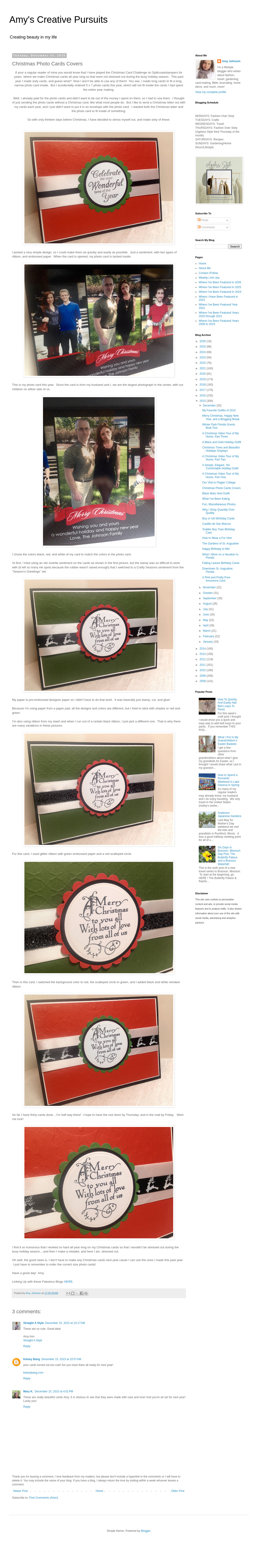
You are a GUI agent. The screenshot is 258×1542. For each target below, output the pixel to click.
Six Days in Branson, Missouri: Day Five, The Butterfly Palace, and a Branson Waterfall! (229, 856)
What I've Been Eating (216, 498)
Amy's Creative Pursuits (58, 19)
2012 (203, 659)
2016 (203, 395)
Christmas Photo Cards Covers (221, 488)
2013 (203, 654)
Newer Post (20, 1491)
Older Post (177, 1491)
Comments (206, 227)
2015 (203, 400)
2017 (203, 390)
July (206, 609)
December (210, 405)
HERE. (68, 1281)
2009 (203, 675)
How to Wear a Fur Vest (217, 538)
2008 (203, 681)
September (210, 598)
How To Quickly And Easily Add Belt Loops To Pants (227, 704)
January (208, 641)
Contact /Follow (208, 273)
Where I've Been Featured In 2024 (220, 291)
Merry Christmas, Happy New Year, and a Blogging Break (220, 417)
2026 (203, 341)
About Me (205, 268)
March (207, 630)
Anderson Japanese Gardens (229, 814)
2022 (203, 362)
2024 (203, 352)
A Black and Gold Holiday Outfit (221, 442)
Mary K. (28, 1391)
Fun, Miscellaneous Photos (219, 504)
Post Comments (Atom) (43, 1497)
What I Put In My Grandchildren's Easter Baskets (228, 741)
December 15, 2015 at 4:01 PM (54, 1391)
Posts (203, 220)
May (206, 620)
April (206, 625)
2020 (203, 373)
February (209, 636)
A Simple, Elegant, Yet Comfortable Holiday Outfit (220, 467)
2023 (203, 357)
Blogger (145, 1530)
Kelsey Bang (31, 1359)
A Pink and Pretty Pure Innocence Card (216, 579)
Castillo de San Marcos (216, 523)
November (210, 587)
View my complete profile (210, 92)
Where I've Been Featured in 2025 (220, 287)
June (206, 614)
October (208, 593)
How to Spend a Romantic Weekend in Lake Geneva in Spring (228, 780)
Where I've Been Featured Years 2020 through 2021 (219, 314)
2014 (203, 648)
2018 (203, 384)
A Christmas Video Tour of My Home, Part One (220, 475)
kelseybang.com (33, 1372)
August (207, 603)
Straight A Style (33, 1323)
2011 (203, 664)
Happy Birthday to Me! (216, 548)
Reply (26, 1346)
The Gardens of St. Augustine (220, 543)
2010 (203, 670)
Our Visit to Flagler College (218, 482)
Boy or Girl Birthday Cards (218, 518)
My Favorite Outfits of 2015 (219, 410)
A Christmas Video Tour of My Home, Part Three (220, 435)
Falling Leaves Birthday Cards (220, 563)
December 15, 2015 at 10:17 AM (65, 1323)
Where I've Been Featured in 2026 (220, 282)
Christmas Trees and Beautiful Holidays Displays (221, 449)
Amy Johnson (231, 61)
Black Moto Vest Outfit (216, 493)
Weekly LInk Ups (209, 277)
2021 (203, 368)
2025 (203, 346)
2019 (203, 379)
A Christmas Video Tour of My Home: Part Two (220, 458)
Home (99, 1491)
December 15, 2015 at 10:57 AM (61, 1359)
